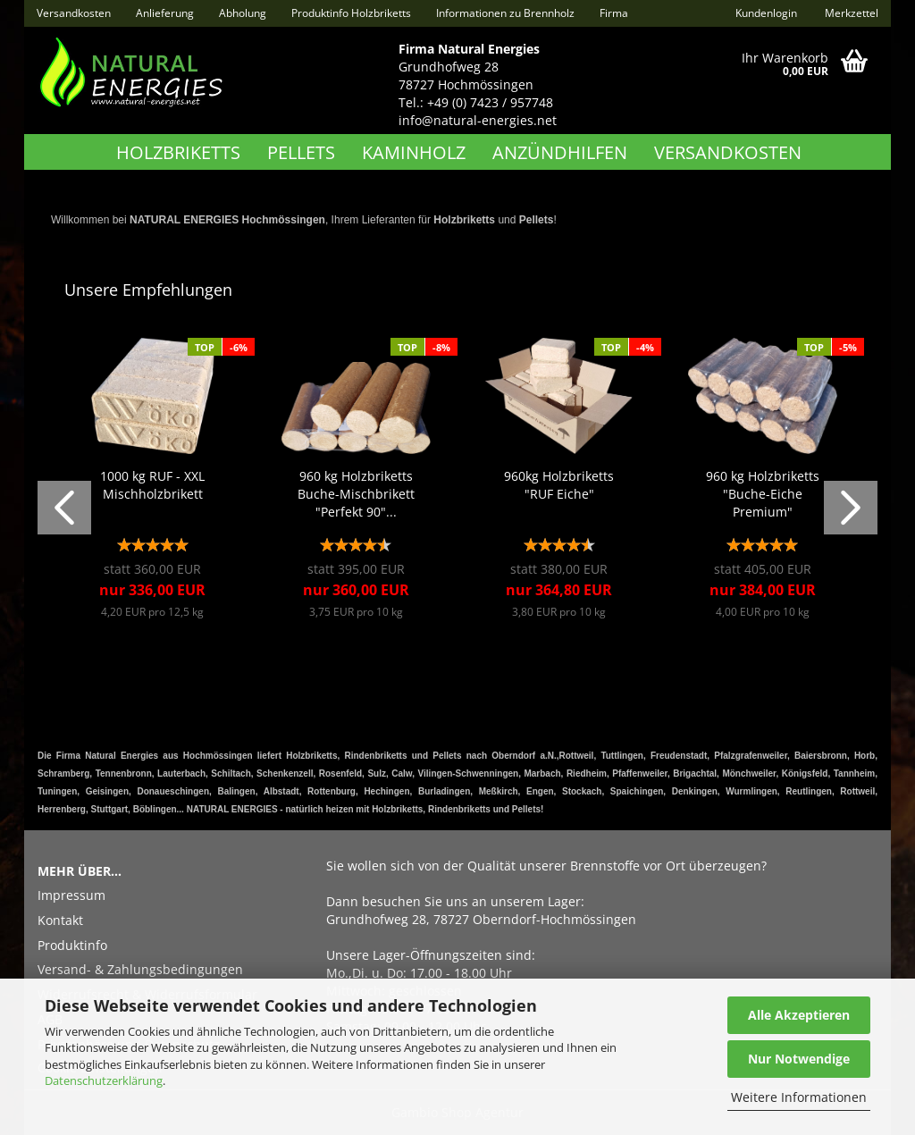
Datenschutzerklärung (104, 1080)
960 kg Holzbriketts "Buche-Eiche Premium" (762, 493)
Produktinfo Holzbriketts (351, 13)
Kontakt (60, 920)
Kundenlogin (765, 13)
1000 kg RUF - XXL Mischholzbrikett (152, 484)
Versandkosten (74, 13)
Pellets (301, 152)
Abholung (242, 13)
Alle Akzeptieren (799, 1014)
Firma (614, 13)
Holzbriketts (178, 152)
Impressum (71, 895)
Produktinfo (72, 945)
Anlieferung (165, 13)
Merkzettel (850, 13)
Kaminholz (414, 152)
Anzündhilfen (559, 152)
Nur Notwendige (799, 1058)
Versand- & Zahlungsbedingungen (140, 969)
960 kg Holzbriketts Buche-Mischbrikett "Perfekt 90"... (356, 493)
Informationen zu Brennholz (505, 13)
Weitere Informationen (799, 1097)
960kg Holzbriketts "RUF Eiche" (559, 484)
